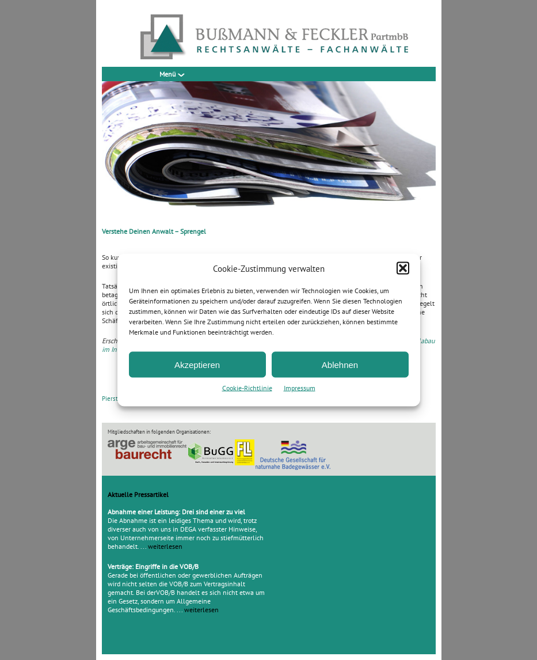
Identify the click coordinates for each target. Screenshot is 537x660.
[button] (403, 268)
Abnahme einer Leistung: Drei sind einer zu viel (176, 511)
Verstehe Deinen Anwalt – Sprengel (154, 231)
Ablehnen (340, 364)
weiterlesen (165, 546)
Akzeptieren (197, 364)
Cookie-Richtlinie (247, 388)
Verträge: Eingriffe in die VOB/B (153, 566)
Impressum (299, 388)
